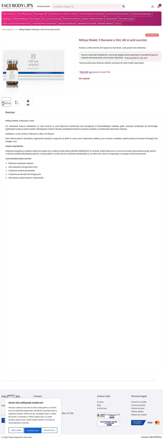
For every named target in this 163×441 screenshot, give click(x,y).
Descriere (10, 112)
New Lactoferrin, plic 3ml (136, 57)
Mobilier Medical (105, 23)
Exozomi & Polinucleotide (117, 13)
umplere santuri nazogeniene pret (144, 381)
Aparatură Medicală (67, 23)
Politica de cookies (139, 415)
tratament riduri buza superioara (121, 381)
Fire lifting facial (25, 13)
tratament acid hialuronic (100, 381)
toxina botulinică (86, 381)
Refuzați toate (32, 430)
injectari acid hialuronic (59, 381)
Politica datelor (137, 411)
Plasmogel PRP (40, 13)
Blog (99, 405)
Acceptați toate (49, 430)
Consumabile (111, 18)
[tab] (10, 112)
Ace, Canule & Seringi (51, 18)
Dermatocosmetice (71, 18)
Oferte (118, 23)
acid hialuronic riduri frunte (15, 381)
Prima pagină (7, 29)
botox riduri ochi (30, 381)
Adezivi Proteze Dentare (92, 18)
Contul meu (102, 408)
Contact (100, 402)
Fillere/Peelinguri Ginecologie (27, 18)
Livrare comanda (138, 405)
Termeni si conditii (138, 402)
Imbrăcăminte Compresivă (44, 23)
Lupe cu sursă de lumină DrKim (16, 23)
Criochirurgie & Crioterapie (92, 13)
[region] (33, 418)
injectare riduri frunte (44, 381)
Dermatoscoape (126, 18)
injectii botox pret (74, 381)
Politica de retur (137, 408)
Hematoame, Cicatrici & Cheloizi (63, 13)
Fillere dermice (9, 13)
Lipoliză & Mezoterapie (141, 13)
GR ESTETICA (155, 437)
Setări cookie (15, 430)
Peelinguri (7, 18)
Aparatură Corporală (87, 23)
